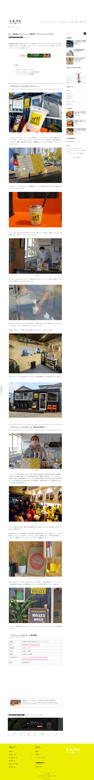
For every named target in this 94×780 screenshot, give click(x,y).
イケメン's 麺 (71, 101)
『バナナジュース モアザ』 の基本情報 (25, 74)
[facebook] (74, 157)
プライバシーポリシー (41, 757)
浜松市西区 (14, 37)
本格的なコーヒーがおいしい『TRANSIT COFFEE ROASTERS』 (39, 700)
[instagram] (78, 157)
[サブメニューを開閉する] (85, 93)
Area (10, 37)
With (77, 99)
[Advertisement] (47, 9)
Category (18, 37)
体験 (43, 775)
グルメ (22, 37)
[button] (14, 734)
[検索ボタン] (84, 22)
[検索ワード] (76, 33)
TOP (40, 775)
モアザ (38, 714)
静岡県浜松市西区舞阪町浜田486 (31, 645)
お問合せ (38, 754)
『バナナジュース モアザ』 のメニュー (24, 69)
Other (70, 104)
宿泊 (54, 775)
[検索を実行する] (85, 33)
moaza (28, 714)
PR (69, 90)
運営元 (37, 751)
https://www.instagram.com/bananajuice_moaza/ (35, 659)
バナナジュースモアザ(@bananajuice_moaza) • (35, 657)
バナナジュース (33, 714)
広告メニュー (39, 766)
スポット (46, 775)
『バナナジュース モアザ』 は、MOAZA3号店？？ (27, 72)
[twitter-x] (76, 157)
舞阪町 (41, 714)
